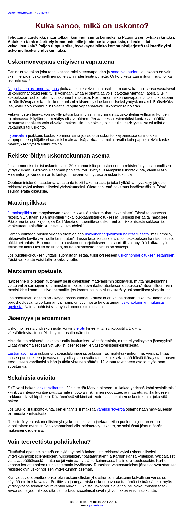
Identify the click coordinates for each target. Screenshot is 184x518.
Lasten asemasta (22, 353)
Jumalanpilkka (20, 213)
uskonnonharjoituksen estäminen (146, 255)
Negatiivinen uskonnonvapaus (33, 89)
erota (80, 328)
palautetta (96, 505)
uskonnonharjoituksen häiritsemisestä (117, 234)
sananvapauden (124, 72)
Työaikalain (17, 135)
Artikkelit (43, 12)
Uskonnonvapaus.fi (21, 12)
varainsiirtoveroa (111, 409)
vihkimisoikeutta (50, 388)
